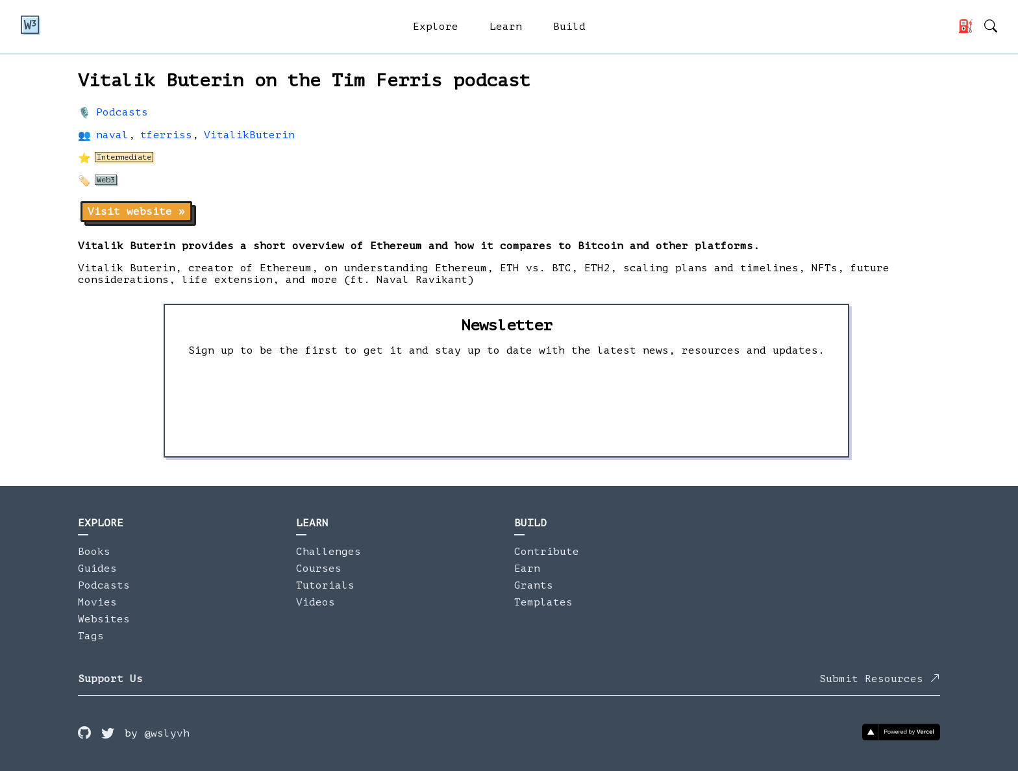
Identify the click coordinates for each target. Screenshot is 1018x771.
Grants (533, 585)
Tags (91, 636)
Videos (315, 602)
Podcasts (122, 112)
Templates (543, 602)
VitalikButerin (249, 135)
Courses (318, 568)
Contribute (546, 551)
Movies (97, 602)
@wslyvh (167, 733)
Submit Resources (879, 679)
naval (112, 135)
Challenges (328, 551)
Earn (527, 568)
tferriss (166, 135)
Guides (97, 568)
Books (94, 551)
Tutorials (325, 585)
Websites (104, 619)
